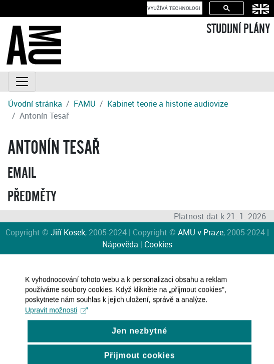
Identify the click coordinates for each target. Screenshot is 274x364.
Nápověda (120, 244)
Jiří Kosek (68, 232)
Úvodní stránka (35, 103)
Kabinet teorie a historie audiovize (167, 103)
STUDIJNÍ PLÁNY (238, 29)
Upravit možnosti (56, 315)
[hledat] (173, 8)
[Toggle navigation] (22, 82)
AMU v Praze (200, 232)
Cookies (158, 244)
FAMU (85, 103)
